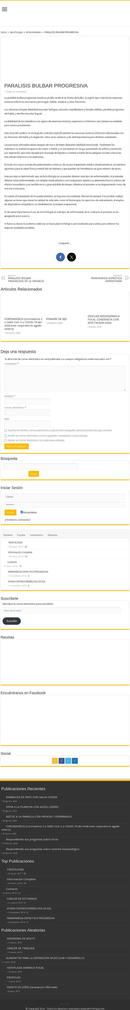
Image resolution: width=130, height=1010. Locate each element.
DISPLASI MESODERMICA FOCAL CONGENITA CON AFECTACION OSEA (104, 319)
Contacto (12, 562)
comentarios (36, 535)
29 (26, 547)
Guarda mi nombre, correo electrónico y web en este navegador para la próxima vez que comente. (60, 430)
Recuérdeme (29, 512)
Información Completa (20, 552)
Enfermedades (33, 32)
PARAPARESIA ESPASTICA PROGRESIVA (28, 571)
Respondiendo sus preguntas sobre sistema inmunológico (42, 849)
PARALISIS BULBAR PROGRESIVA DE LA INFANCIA (27, 278)
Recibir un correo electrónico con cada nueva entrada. (36, 440)
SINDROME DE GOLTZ (21, 938)
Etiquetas (52, 535)
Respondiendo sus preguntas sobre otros (32, 839)
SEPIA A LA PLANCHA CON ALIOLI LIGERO (32, 807)
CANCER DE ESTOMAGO (22, 898)
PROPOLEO (14, 977)
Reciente (8, 535)
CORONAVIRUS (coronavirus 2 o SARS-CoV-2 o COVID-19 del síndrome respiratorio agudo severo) (23, 324)
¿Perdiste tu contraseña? (17, 519)
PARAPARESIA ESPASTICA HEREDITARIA (103, 278)
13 (20, 566)
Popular (21, 535)
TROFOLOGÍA (15, 542)
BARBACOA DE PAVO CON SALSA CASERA (31, 797)
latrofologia (16, 32)
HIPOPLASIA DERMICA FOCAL (25, 967)
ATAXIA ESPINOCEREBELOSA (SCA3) (26, 581)
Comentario (11, 363)
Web (6, 419)
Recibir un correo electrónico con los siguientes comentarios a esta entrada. (48, 435)
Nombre (9, 396)
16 (26, 556)
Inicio (4, 32)
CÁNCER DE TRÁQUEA (20, 948)
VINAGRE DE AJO (56, 319)
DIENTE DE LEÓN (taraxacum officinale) (32, 987)
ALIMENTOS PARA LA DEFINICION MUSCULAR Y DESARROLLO (45, 958)
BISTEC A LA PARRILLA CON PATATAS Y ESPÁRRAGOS (39, 816)
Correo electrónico (15, 407)
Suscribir (11, 621)
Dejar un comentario (16, 92)
